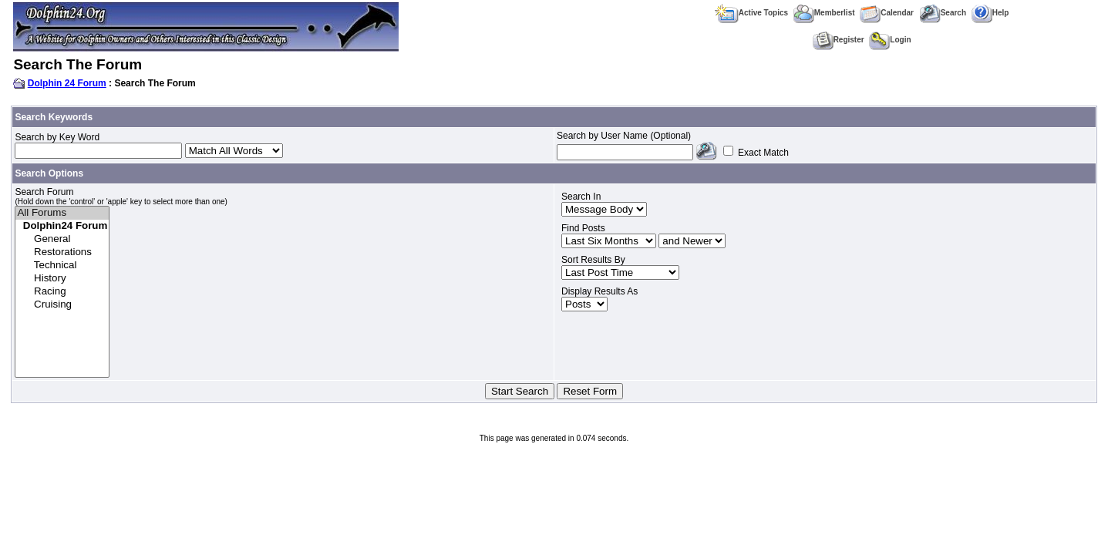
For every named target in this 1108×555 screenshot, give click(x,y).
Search (942, 12)
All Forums (62, 213)
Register (838, 39)
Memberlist (824, 12)
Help (990, 12)
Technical (62, 265)
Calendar (887, 12)
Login (890, 39)
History (62, 278)
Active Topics (751, 12)
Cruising (62, 304)
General (62, 239)
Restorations (62, 252)
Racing (62, 291)
